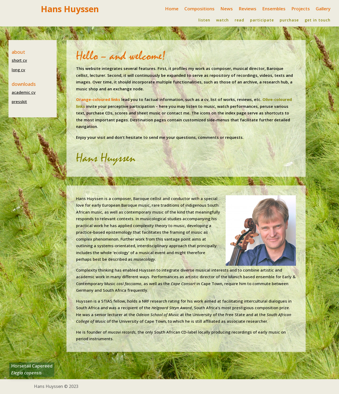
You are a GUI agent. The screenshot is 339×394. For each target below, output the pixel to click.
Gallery (323, 9)
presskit (19, 101)
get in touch (318, 20)
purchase (289, 20)
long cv (18, 69)
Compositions (199, 9)
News (226, 9)
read (239, 20)
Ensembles (274, 9)
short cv (19, 60)
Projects (300, 9)
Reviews (247, 9)
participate (262, 20)
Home (172, 9)
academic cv (23, 92)
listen (204, 20)
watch (222, 20)
